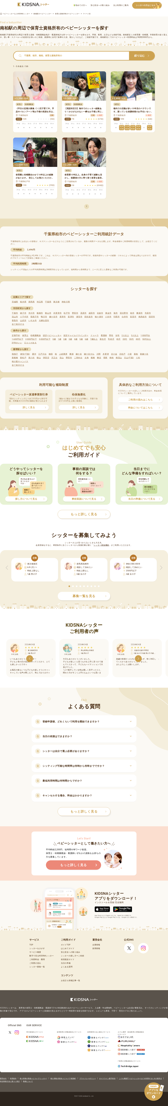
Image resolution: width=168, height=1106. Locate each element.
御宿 (51, 354)
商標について (28, 1081)
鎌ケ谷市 (53, 317)
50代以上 (146, 339)
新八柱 (31, 358)
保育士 (25, 335)
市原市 (148, 313)
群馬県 (31, 302)
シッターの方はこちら (149, 5)
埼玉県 (40, 302)
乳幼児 (111, 339)
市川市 (31, 313)
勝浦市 (139, 313)
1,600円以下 (17, 339)
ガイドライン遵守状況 (107, 1078)
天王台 (54, 358)
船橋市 (40, 313)
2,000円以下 (31, 339)
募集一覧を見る (89, 596)
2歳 (65, 339)
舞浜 (99, 358)
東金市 (108, 313)
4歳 (75, 339)
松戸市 (67, 313)
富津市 (71, 317)
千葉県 (48, 302)
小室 (130, 354)
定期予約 (16, 335)
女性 (117, 335)
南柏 (111, 358)
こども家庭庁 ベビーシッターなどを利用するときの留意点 (140, 1078)
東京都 (56, 302)
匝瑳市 (152, 317)
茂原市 (83, 313)
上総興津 (63, 354)
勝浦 (71, 354)
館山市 (48, 313)
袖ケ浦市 (99, 317)
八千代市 (24, 317)
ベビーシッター (74, 35)
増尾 (105, 358)
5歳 (81, 339)
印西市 (117, 317)
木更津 (106, 354)
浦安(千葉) (25, 354)
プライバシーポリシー (87, 1078)
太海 (87, 358)
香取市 (15, 320)
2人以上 (125, 335)
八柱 (138, 358)
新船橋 (15, 358)
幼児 (118, 339)
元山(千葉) (129, 358)
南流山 (119, 358)
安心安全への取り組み (100, 5)
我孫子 (15, 354)
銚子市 (23, 313)
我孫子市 (34, 317)
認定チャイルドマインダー (76, 335)
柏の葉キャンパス (20, 361)
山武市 (23, 320)
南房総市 (142, 317)
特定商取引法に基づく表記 (10, 1081)
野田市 (75, 313)
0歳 (54, 339)
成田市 (92, 313)
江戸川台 (42, 354)
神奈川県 (66, 302)
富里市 (133, 317)
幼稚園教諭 (35, 335)
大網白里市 (44, 320)
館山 (39, 358)
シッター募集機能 (101, 545)
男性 (111, 335)
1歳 (59, 339)
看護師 (104, 335)
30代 (131, 339)
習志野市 (124, 313)
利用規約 (13, 1078)
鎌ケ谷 (79, 354)
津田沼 (46, 358)
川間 (98, 354)
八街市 (108, 317)
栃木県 (23, 302)
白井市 (125, 317)
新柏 (136, 354)
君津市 (63, 317)
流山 (62, 358)
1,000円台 (145, 335)
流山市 (15, 317)
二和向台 (78, 358)
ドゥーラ (94, 335)
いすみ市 (32, 320)
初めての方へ (80, 5)
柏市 (132, 313)
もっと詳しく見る (88, 811)
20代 (125, 339)
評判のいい (17, 343)
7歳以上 (94, 339)
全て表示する (18, 324)
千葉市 (15, 313)
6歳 (86, 339)
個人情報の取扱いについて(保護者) (63, 1078)
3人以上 (134, 335)
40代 (138, 339)
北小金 (114, 354)
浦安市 (79, 317)
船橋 (93, 358)
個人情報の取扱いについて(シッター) (33, 1078)
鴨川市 (44, 317)
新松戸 (23, 358)
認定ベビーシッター (52, 335)
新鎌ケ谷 (144, 354)
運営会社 (3, 1078)
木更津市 (57, 313)
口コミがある (30, 343)
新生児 (103, 339)
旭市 (116, 313)
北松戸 (122, 354)
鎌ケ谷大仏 (89, 354)
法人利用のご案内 (120, 5)
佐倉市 (100, 313)
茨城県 (15, 302)
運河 (34, 354)
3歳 (70, 339)
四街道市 (88, 317)
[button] (69, 586)
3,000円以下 (44, 339)
